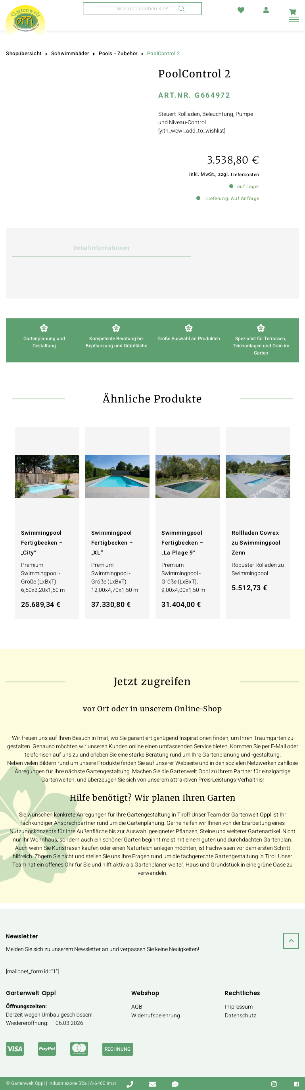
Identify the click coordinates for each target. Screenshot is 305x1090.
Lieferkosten (245, 174)
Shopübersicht (24, 53)
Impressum (239, 1007)
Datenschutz (240, 1015)
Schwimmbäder (70, 53)
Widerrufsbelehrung (155, 1015)
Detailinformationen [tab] (82, 248)
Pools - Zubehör (118, 53)
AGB (136, 1007)
